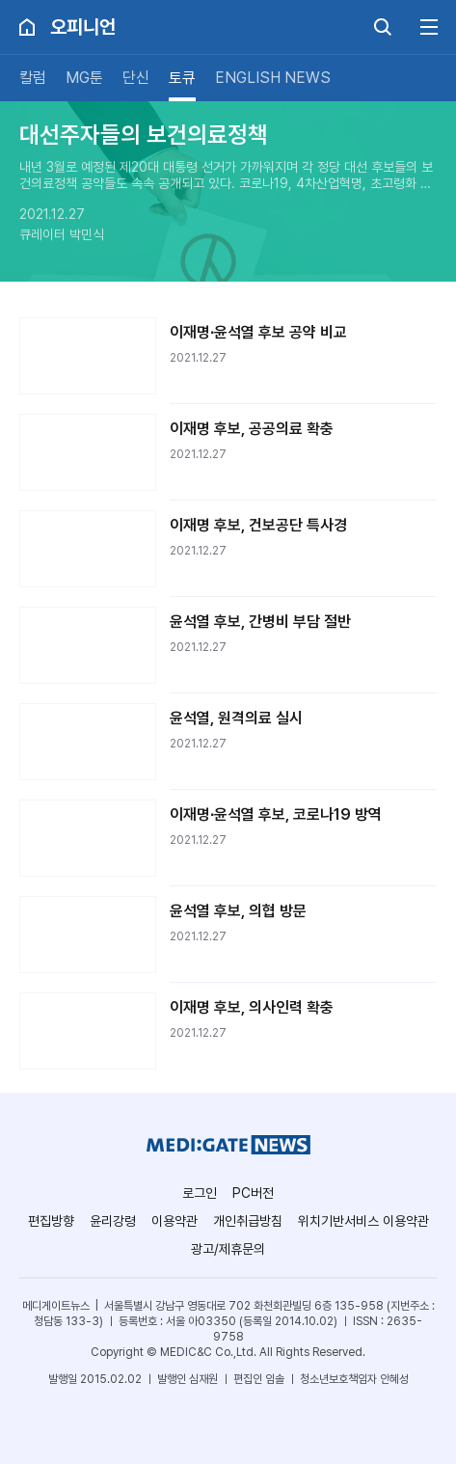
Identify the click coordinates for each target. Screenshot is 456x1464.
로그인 (199, 1193)
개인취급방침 (247, 1221)
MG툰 (84, 77)
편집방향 (51, 1221)
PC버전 (253, 1193)
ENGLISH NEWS (273, 77)
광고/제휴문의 (228, 1249)
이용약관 (174, 1221)
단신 (135, 77)
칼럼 (32, 77)
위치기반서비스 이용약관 (363, 1221)
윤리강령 (113, 1221)
